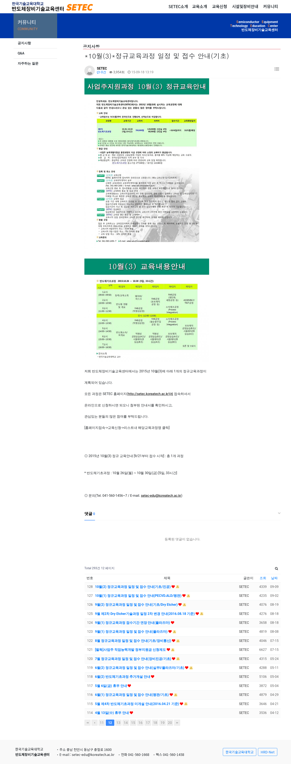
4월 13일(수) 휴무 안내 (112, 713)
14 (126, 723)
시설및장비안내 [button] (245, 6)
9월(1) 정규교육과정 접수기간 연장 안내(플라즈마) (133, 623)
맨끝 (177, 723)
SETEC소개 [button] (178, 6)
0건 (101, 72)
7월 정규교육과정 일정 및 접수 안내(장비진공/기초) (133, 659)
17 (148, 723)
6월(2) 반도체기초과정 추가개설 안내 (123, 677)
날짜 (274, 578)
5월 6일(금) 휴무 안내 (111, 686)
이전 (94, 723)
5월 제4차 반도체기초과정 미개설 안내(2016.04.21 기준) (137, 704)
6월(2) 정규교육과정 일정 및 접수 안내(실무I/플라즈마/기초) (140, 668)
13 (118, 723)
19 (162, 723)
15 (133, 723)
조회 (263, 578)
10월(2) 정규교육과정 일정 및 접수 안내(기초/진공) (133, 587)
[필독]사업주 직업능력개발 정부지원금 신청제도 (131, 650)
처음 (87, 723)
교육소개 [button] (199, 6)
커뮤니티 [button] (270, 6)
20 (170, 723)
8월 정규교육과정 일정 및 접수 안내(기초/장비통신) (133, 641)
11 (102, 723)
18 (155, 723)
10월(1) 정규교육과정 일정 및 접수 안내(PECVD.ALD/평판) (138, 596)
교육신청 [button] (219, 6)
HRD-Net (268, 751)
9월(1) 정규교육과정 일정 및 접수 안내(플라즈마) (131, 632)
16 (140, 723)
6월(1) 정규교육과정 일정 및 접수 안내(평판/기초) (132, 695)
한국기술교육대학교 (240, 751)
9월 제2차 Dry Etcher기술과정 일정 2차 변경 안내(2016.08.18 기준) (145, 614)
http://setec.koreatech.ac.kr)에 (150, 394)
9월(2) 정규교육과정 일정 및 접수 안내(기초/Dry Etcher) (136, 605)
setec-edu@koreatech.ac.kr (161, 496)
